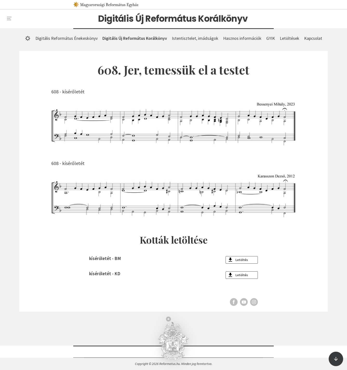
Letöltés (241, 260)
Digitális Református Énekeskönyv (66, 38)
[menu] (9, 19)
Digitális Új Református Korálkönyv (173, 18)
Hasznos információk (242, 38)
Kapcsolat (313, 38)
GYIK (270, 38)
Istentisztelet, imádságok (195, 38)
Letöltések (289, 38)
